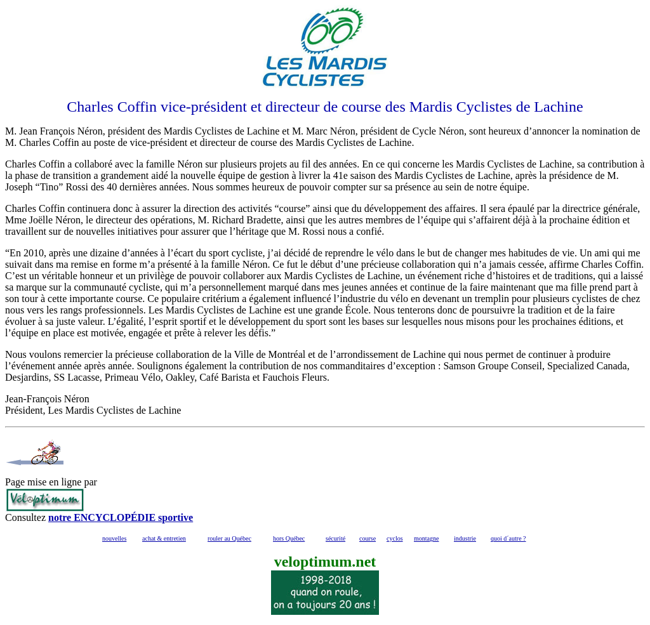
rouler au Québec (229, 538)
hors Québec (289, 538)
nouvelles (114, 538)
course (367, 538)
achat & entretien (164, 538)
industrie (465, 538)
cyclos (395, 538)
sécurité (335, 538)
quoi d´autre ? (508, 538)
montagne (426, 538)
